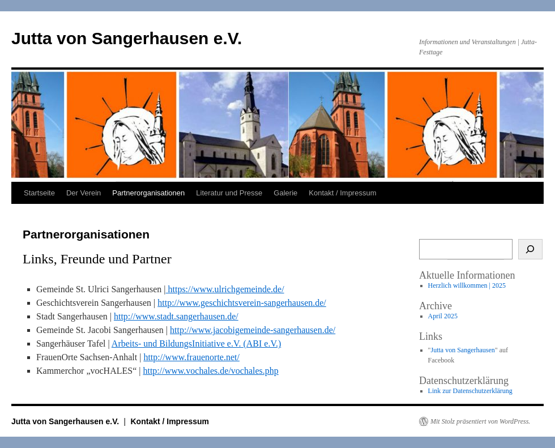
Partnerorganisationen (148, 193)
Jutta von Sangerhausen (463, 350)
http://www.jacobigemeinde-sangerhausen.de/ (252, 330)
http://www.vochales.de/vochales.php (210, 371)
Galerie (285, 193)
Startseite (39, 193)
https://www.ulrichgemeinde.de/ (224, 289)
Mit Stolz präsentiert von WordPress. (480, 421)
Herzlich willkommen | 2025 (467, 285)
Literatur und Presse (229, 193)
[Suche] (530, 249)
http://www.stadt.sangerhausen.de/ (176, 316)
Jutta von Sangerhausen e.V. (126, 38)
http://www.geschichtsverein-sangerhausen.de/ (241, 303)
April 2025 (443, 316)
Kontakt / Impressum (342, 193)
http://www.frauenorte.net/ (191, 357)
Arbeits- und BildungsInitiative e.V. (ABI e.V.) (196, 343)
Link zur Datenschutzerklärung (470, 391)
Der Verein (83, 193)
